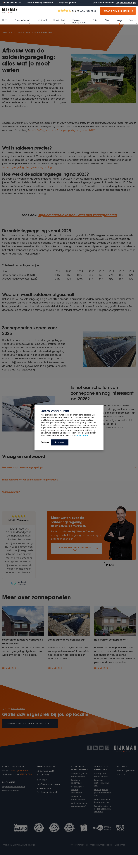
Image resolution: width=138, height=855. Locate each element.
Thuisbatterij (59, 20)
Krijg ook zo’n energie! (126, 2)
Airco (107, 20)
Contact (132, 20)
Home (5, 20)
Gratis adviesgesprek (117, 11)
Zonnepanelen (22, 20)
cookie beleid (81, 435)
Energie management (79, 21)
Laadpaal (42, 20)
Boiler (95, 20)
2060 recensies (88, 10)
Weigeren (45, 442)
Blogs (119, 20)
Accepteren (59, 442)
